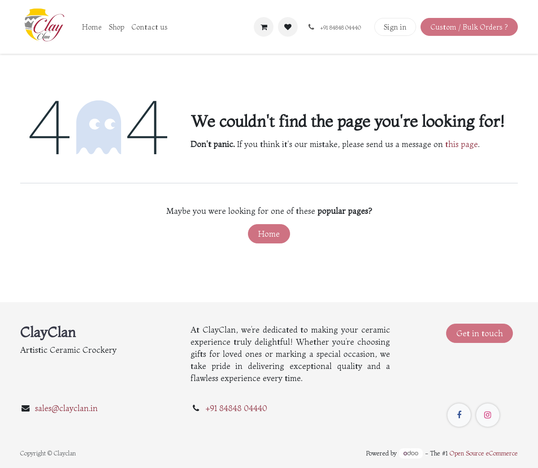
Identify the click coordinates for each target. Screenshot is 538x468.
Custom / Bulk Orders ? (469, 26)
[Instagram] (487, 415)
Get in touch (479, 333)
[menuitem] (91, 27)
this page (461, 144)
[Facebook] (459, 415)
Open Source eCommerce (484, 453)
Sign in (395, 26)
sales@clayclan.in (66, 408)
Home (269, 234)
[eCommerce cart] (263, 27)
